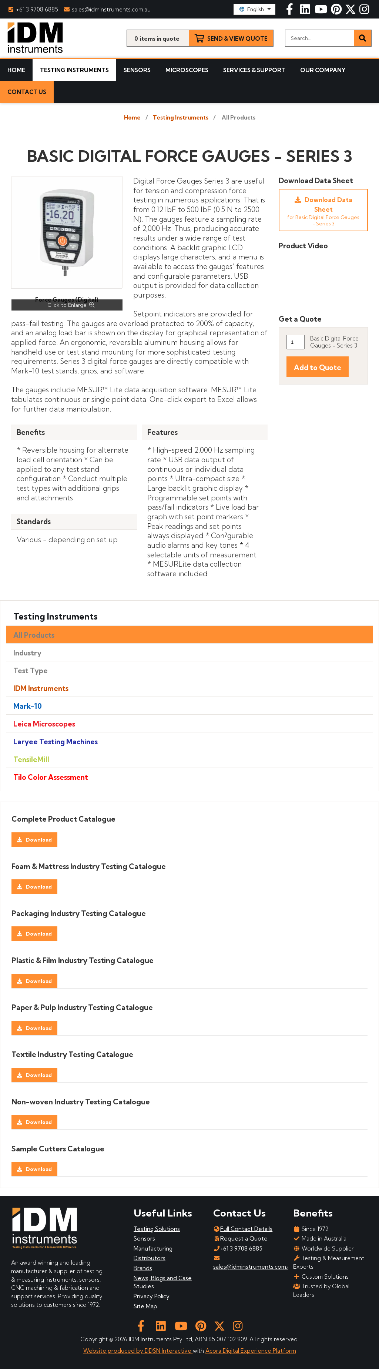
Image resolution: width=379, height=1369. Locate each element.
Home (16, 70)
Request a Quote (240, 1238)
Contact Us (26, 91)
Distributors (149, 1258)
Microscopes (186, 70)
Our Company (323, 70)
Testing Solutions (157, 1228)
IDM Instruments (40, 688)
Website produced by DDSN (122, 1350)
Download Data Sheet (323, 211)
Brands (143, 1268)
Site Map (145, 1306)
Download (39, 839)
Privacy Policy (152, 1296)
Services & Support (254, 70)
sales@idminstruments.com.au (107, 9)
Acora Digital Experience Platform (250, 1350)
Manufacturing (153, 1248)
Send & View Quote (237, 38)
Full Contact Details (242, 1228)
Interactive (177, 1350)
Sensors (137, 70)
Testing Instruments (74, 70)
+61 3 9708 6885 (32, 9)
